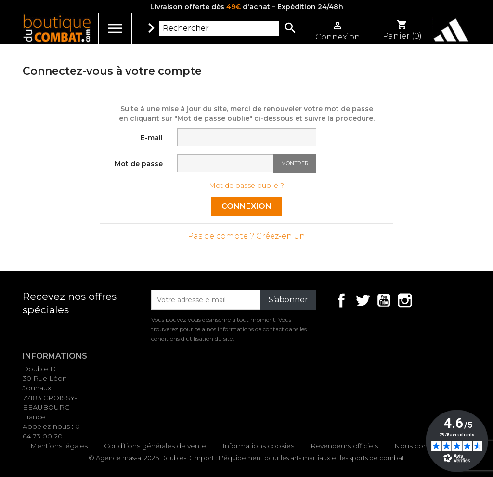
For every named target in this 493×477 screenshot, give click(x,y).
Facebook (341, 300)
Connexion (246, 206)
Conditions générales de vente (155, 445)
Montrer (295, 163)
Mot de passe (139, 163)
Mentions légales (59, 445)
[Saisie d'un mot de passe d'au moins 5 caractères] (225, 163)
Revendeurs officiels (344, 445)
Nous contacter (420, 445)
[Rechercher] (219, 28)
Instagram (405, 300)
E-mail (152, 137)
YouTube (383, 300)
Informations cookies (258, 445)
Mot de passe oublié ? (246, 185)
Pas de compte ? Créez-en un (246, 236)
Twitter (362, 300)
